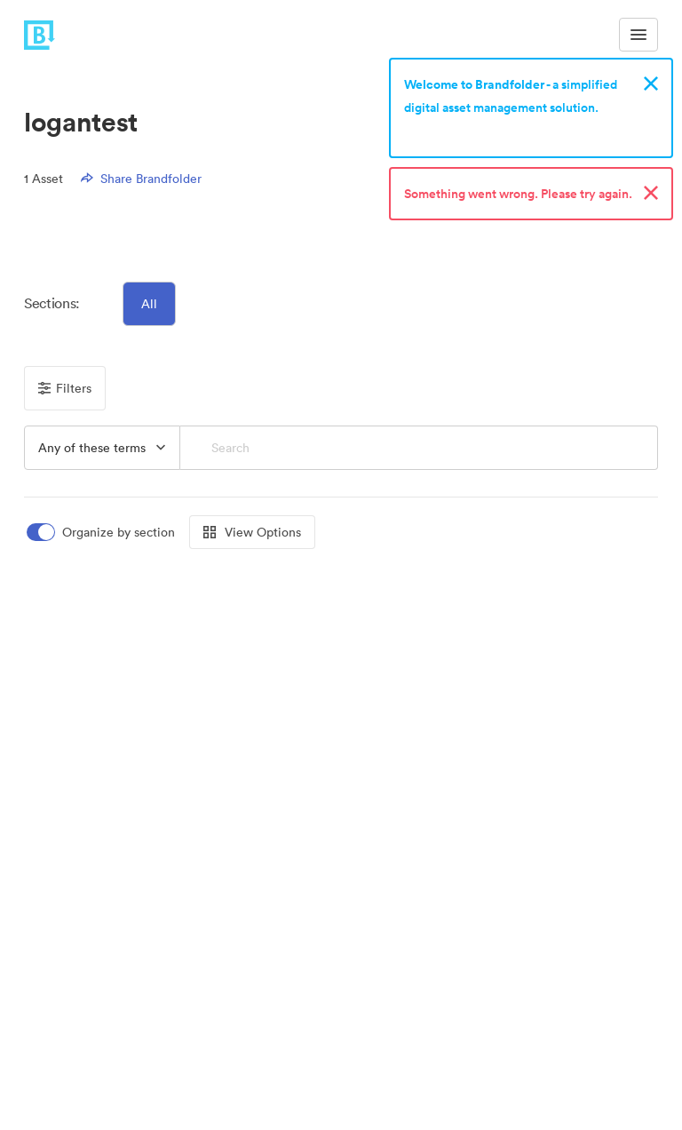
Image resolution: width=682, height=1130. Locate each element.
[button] (102, 448)
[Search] (419, 448)
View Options (252, 532)
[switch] (102, 533)
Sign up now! (445, 130)
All (149, 304)
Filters (64, 388)
